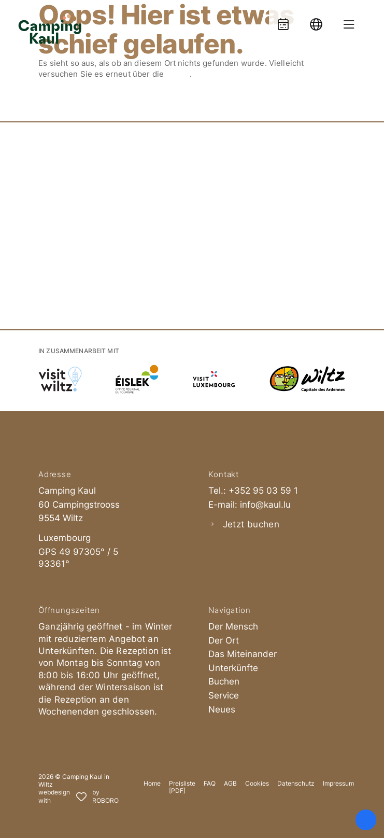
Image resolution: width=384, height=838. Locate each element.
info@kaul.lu (265, 504)
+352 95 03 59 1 (263, 490)
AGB (230, 783)
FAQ (210, 783)
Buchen (223, 681)
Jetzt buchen (251, 524)
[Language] (316, 19)
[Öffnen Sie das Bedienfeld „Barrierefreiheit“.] (365, 819)
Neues (221, 709)
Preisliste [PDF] (182, 787)
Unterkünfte (233, 668)
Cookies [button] (257, 783)
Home (152, 783)
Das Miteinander (242, 654)
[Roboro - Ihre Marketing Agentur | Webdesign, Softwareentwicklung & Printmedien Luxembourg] (78, 797)
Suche (178, 74)
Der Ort (223, 640)
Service (223, 695)
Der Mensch (233, 626)
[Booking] (283, 19)
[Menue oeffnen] (349, 19)
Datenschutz (296, 783)
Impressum (338, 783)
